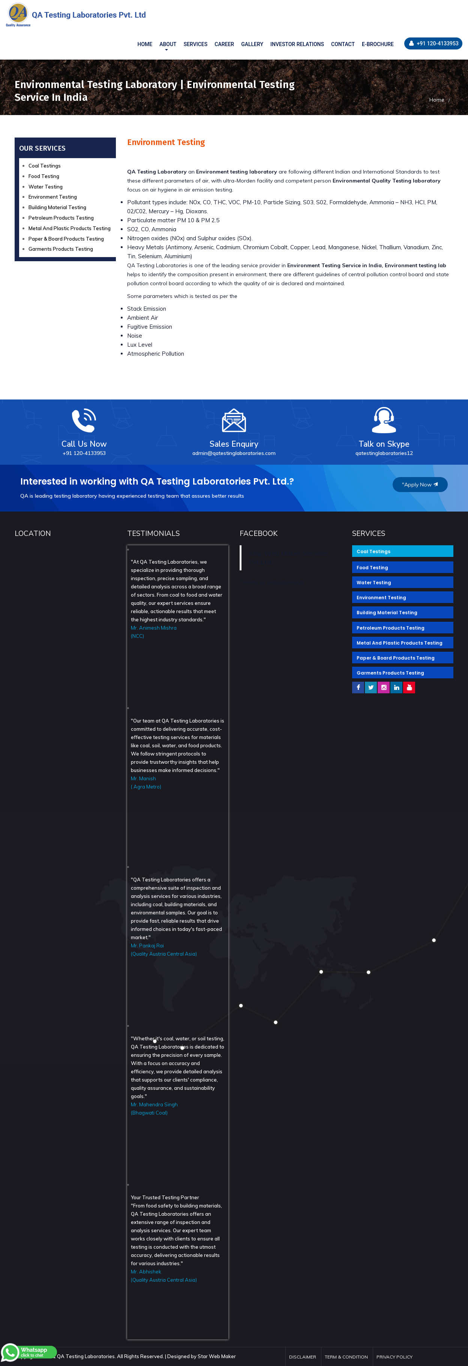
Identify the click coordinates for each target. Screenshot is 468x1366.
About (167, 44)
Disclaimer (302, 1357)
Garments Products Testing (60, 249)
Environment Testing (52, 197)
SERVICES (196, 44)
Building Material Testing (57, 207)
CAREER (224, 44)
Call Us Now (84, 428)
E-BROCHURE (378, 44)
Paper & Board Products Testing (66, 239)
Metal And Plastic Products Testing (69, 228)
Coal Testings (44, 166)
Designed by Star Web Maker (201, 1356)
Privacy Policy (394, 1357)
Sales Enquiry (234, 428)
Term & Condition (346, 1357)
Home (436, 99)
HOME (144, 44)
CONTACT (343, 44)
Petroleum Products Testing (61, 218)
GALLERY (252, 44)
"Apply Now (420, 484)
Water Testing (45, 187)
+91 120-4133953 (434, 43)
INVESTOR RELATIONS (297, 44)
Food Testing (43, 176)
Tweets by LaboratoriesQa (272, 582)
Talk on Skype (384, 428)
